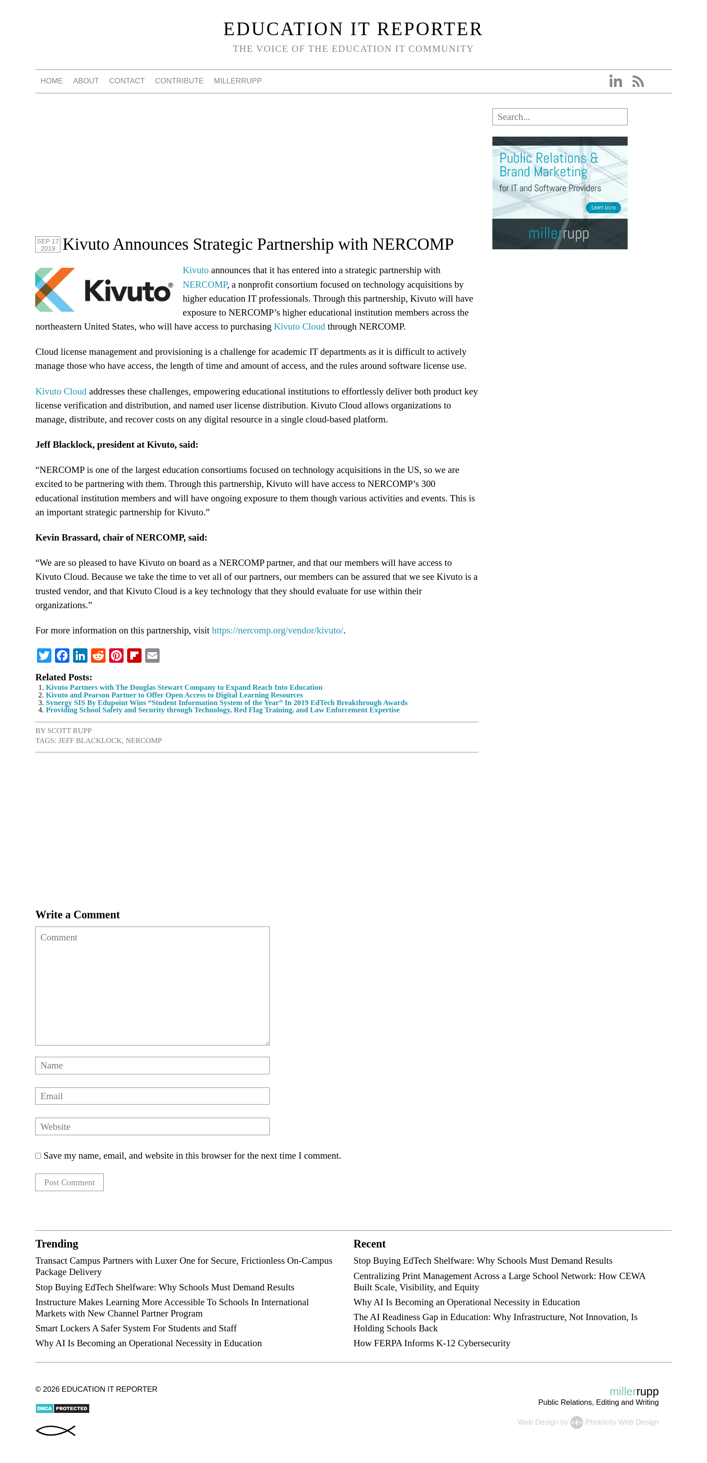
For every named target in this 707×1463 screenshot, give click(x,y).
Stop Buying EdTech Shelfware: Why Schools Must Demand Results (164, 1288)
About (86, 81)
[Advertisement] (256, 171)
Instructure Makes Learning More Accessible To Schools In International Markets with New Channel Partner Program (172, 1309)
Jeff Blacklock (90, 740)
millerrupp (238, 81)
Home (52, 81)
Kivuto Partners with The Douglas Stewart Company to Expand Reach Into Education (184, 687)
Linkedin (615, 81)
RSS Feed (638, 81)
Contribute (179, 81)
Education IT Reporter (353, 28)
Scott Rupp (69, 730)
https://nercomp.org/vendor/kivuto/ (277, 630)
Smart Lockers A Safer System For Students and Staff (136, 1330)
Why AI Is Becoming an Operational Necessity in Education (148, 1344)
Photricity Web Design (622, 1424)
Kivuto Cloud (299, 326)
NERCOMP (205, 284)
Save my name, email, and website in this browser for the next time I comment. (192, 1155)
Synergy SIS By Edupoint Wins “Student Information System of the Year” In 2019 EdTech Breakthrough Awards (227, 702)
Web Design (538, 1424)
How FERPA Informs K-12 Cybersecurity (432, 1344)
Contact (127, 81)
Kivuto (196, 270)
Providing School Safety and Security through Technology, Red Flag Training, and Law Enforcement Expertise (223, 710)
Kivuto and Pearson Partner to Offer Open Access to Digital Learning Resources (174, 695)
